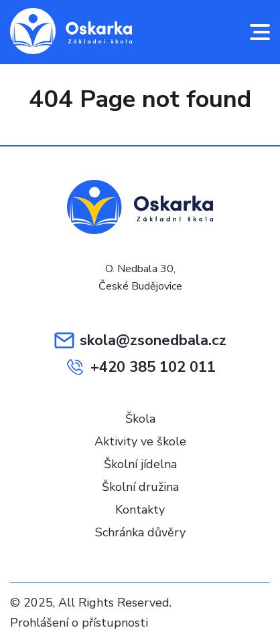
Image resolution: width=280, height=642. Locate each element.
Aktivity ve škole (140, 441)
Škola (140, 419)
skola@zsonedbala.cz (140, 340)
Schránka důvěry (140, 532)
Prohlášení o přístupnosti (79, 623)
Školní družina (140, 487)
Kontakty (140, 510)
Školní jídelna (140, 464)
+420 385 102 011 (140, 367)
